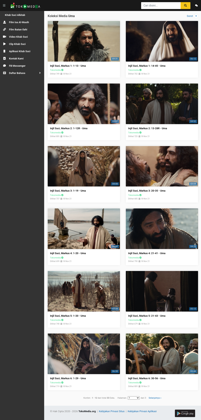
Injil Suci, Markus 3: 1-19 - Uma (68, 190)
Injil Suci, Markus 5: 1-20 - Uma (68, 315)
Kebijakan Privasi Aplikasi (142, 411)
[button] (22, 73)
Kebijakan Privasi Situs (112, 411)
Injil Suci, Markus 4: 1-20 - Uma (68, 253)
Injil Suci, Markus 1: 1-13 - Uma (68, 65)
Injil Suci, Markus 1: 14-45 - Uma (146, 65)
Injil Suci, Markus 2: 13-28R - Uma (147, 128)
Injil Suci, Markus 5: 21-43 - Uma (146, 315)
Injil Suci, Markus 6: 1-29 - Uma (68, 378)
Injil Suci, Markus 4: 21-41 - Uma (146, 253)
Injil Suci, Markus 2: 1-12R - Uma (69, 128)
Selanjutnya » (155, 398)
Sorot (192, 16)
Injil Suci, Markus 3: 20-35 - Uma (146, 190)
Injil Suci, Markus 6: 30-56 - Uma (146, 378)
